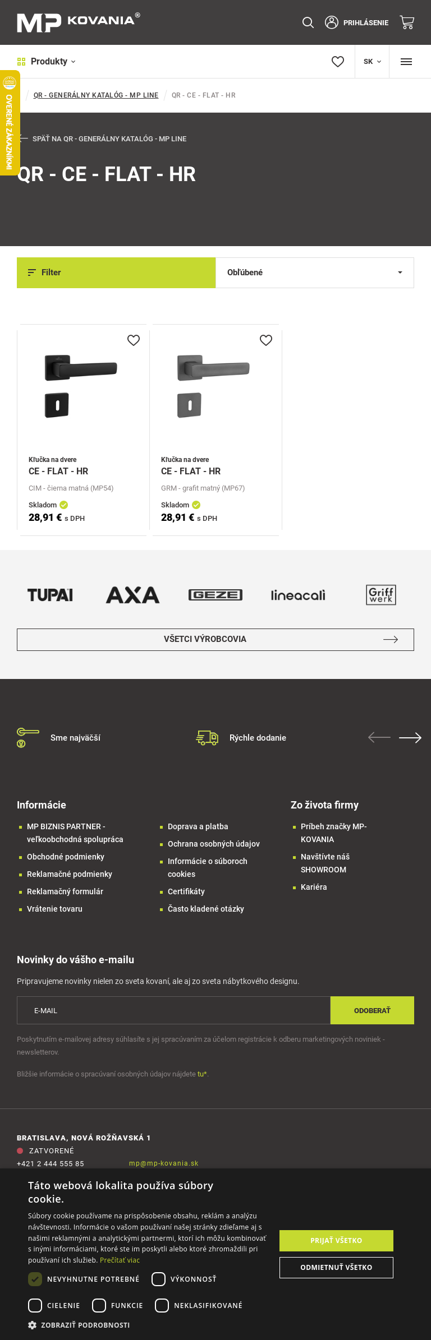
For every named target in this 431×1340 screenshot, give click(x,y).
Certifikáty (186, 891)
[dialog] (215, 1254)
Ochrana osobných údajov (214, 843)
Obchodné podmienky (65, 856)
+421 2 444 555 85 (50, 1164)
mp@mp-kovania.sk (164, 1164)
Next (411, 738)
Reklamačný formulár (65, 891)
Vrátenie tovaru (54, 908)
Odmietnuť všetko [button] (336, 1267)
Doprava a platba (198, 826)
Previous (380, 737)
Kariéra (314, 886)
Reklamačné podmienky (69, 874)
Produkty (46, 61)
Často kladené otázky (206, 908)
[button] (148, 1325)
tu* (202, 1074)
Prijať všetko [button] (336, 1240)
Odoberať (372, 1010)
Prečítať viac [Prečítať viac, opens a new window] (120, 1260)
